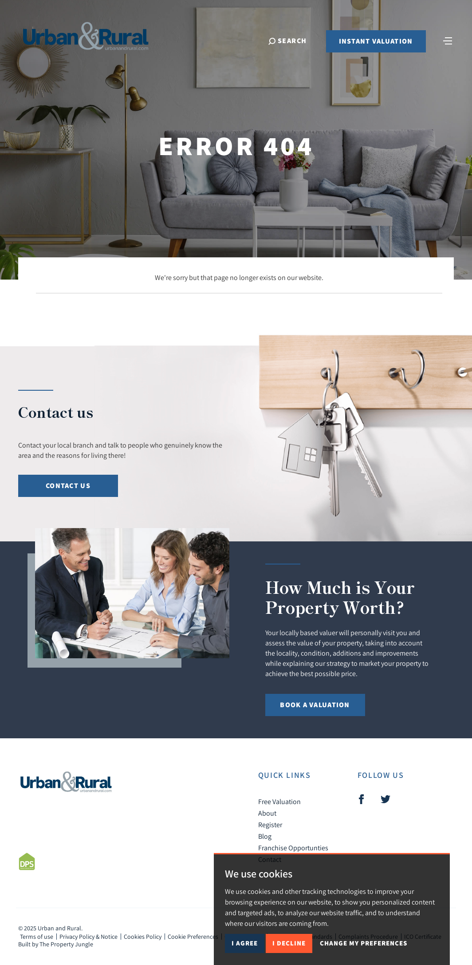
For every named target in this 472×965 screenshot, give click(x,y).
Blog (264, 836)
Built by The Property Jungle (55, 944)
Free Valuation (279, 801)
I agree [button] (245, 943)
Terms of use (36, 937)
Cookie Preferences (193, 937)
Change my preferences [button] (363, 943)
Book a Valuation (315, 704)
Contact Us (68, 485)
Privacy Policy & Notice (88, 937)
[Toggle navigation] (447, 40)
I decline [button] (289, 943)
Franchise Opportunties (293, 847)
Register (270, 824)
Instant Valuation (376, 41)
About (267, 813)
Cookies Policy (142, 937)
